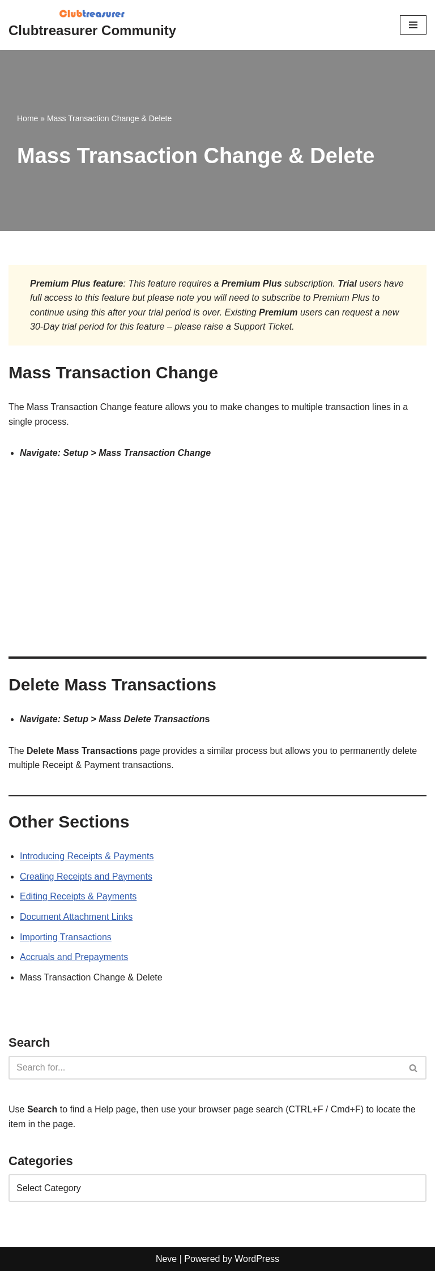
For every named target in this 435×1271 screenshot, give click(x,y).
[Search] (204, 1068)
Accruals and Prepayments (74, 957)
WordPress (256, 1259)
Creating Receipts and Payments (86, 876)
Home (27, 118)
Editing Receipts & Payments (78, 896)
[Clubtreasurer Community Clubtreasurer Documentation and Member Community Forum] (92, 25)
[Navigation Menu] (413, 25)
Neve (166, 1259)
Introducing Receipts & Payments (87, 856)
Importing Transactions (66, 937)
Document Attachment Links (76, 917)
